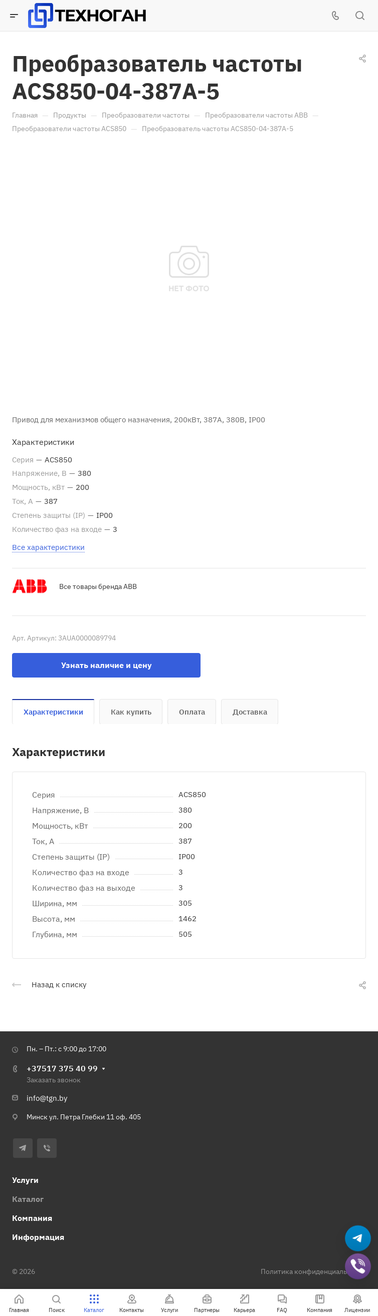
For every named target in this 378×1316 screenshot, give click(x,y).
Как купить (131, 712)
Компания (32, 1218)
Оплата (192, 712)
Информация (38, 1237)
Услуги (25, 1180)
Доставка (250, 712)
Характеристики (53, 712)
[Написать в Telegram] (358, 1238)
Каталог (28, 1199)
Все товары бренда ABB (98, 586)
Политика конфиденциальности (313, 1271)
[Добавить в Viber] (358, 1266)
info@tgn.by (47, 1098)
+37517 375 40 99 (62, 1068)
